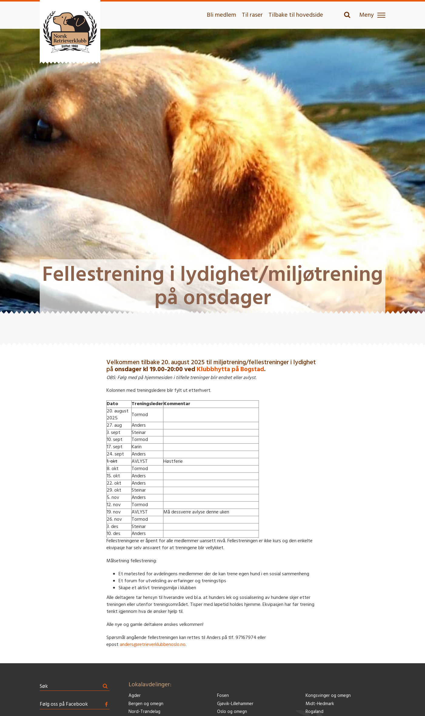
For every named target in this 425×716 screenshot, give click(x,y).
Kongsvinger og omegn (328, 696)
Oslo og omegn (232, 712)
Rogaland (314, 712)
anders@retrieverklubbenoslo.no (153, 645)
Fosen (223, 696)
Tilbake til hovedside (296, 15)
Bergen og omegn (146, 704)
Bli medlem (221, 15)
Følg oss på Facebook (64, 704)
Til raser (252, 15)
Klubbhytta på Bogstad (230, 370)
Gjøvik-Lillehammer (235, 704)
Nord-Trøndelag (144, 712)
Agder (135, 696)
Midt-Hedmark (320, 704)
